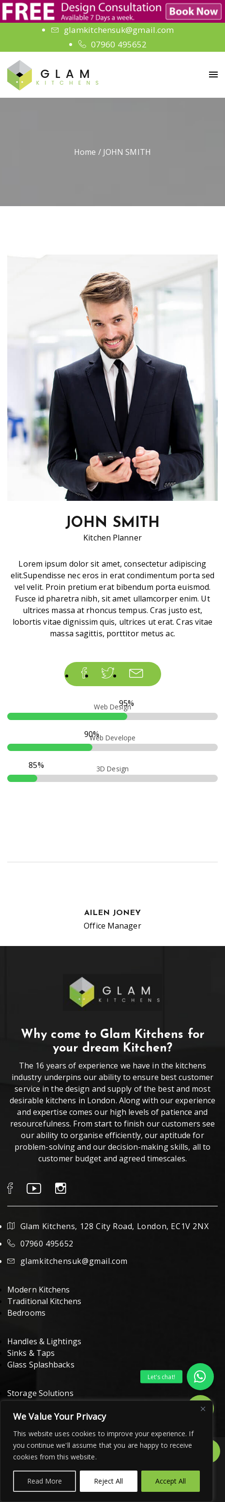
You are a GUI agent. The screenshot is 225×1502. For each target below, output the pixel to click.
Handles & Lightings (44, 1341)
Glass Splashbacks (41, 1364)
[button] (200, 1376)
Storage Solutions (40, 1393)
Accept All (170, 1481)
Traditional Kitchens (44, 1301)
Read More (44, 1481)
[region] (106, 1451)
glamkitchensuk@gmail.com (119, 29)
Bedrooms (26, 1312)
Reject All (108, 1481)
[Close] (203, 1408)
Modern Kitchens (38, 1289)
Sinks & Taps (31, 1353)
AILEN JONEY (112, 913)
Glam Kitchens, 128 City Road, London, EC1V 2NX (114, 1226)
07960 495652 (119, 44)
